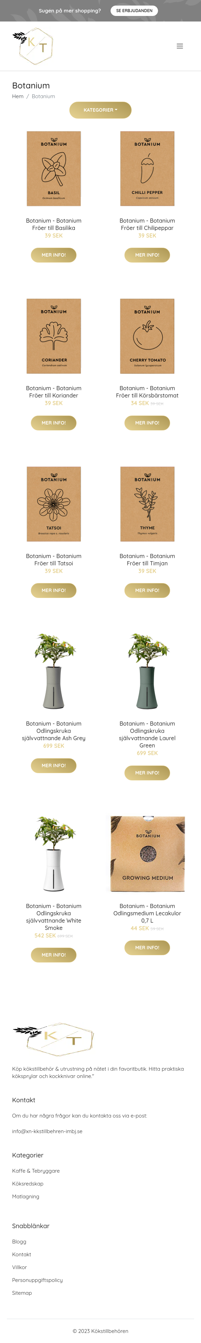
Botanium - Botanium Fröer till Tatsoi (53, 560)
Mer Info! (53, 255)
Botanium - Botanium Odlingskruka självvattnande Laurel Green (147, 734)
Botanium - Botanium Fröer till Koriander (53, 392)
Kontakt (21, 1254)
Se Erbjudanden (134, 10)
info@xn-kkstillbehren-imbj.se (47, 1131)
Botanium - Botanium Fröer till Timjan (147, 560)
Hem (18, 96)
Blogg (19, 1241)
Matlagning (25, 1196)
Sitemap (22, 1293)
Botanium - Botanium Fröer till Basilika (53, 224)
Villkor (19, 1267)
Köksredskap (27, 1183)
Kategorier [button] (98, 110)
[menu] (180, 46)
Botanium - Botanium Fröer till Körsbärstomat (147, 392)
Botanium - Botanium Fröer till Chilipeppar (147, 224)
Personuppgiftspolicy (37, 1280)
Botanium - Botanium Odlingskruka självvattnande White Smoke (53, 917)
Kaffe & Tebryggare (36, 1170)
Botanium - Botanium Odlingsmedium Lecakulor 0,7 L (147, 913)
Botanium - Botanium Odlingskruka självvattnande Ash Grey (54, 731)
